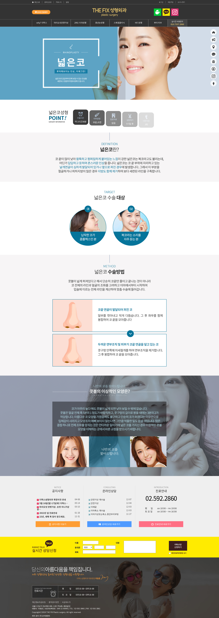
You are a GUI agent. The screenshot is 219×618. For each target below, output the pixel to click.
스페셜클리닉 (119, 22)
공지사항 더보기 (57, 524)
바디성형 (138, 22)
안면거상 (95, 503)
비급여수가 (66, 602)
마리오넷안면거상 (61, 22)
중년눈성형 (99, 22)
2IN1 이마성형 (80, 22)
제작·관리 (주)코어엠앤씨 (41, 616)
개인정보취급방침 (39, 602)
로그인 (161, 2)
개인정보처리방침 (177, 553)
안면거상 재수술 (98, 499)
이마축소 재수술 (98, 510)
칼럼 (67, 2)
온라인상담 (47, 2)
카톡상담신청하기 (178, 546)
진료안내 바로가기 (161, 524)
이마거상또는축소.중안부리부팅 (105, 514)
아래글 (94, 506)
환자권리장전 (54, 602)
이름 (76, 542)
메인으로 (36, 2)
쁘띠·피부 (158, 22)
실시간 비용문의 (177, 23)
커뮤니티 (58, 2)
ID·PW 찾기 (181, 2)
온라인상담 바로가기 (109, 524)
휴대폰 (77, 547)
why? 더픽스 (41, 22)
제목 (76, 552)
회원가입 (170, 2)
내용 (117, 542)
